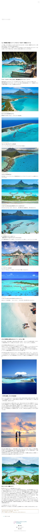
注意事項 (20, 530)
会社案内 (20, 527)
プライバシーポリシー (20, 528)
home (37, 516)
